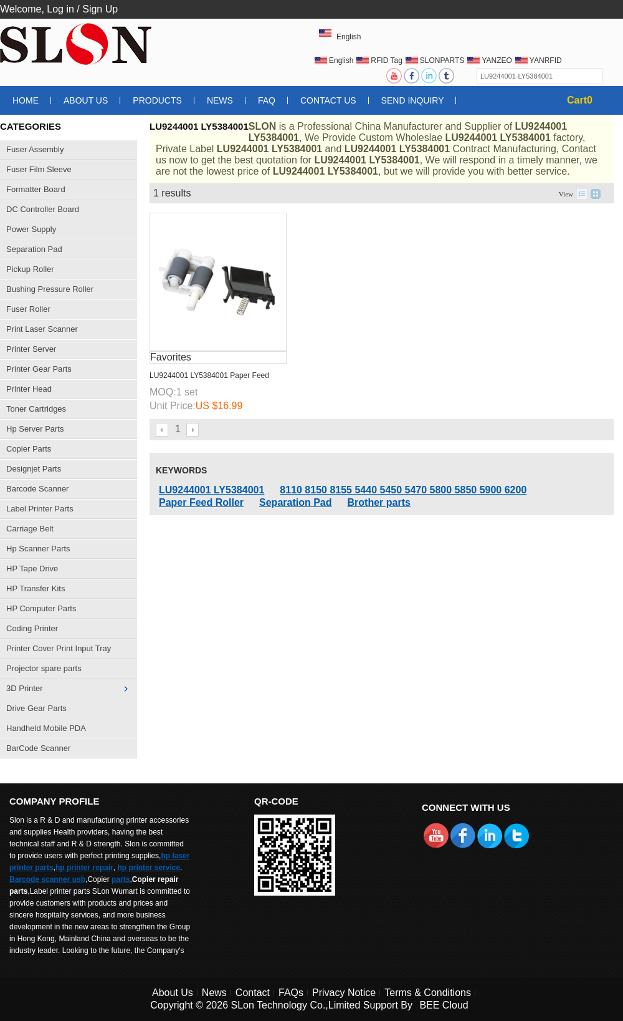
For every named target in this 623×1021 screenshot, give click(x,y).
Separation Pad (295, 502)
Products (157, 100)
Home (25, 100)
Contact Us (328, 100)
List (582, 194)
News (220, 100)
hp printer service (148, 867)
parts (121, 879)
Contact (252, 992)
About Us (86, 100)
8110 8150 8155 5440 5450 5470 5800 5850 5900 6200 (403, 490)
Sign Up (100, 9)
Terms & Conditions (427, 992)
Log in (60, 9)
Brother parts (379, 502)
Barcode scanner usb (47, 879)
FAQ (266, 100)
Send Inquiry (412, 100)
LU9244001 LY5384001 (211, 490)
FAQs (290, 992)
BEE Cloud (443, 1005)
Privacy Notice (344, 992)
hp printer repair (84, 867)
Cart (579, 100)
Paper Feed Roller (201, 502)
